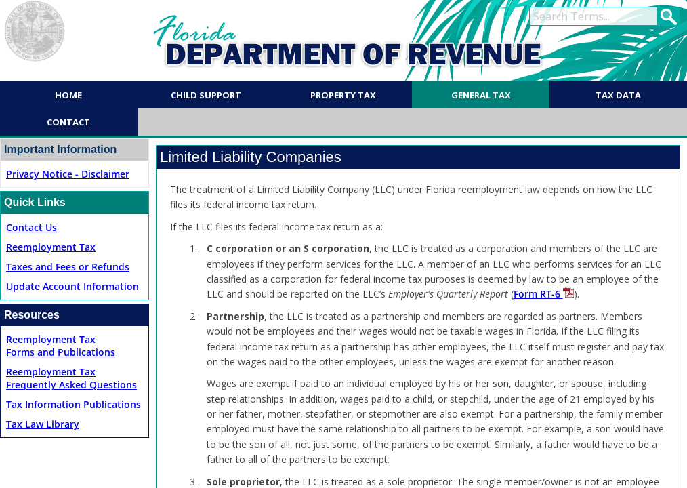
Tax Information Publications (73, 404)
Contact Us (31, 227)
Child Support (206, 95)
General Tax (481, 95)
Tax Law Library (42, 424)
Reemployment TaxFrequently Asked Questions (71, 378)
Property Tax (343, 95)
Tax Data (618, 95)
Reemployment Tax (51, 247)
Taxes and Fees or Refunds (67, 266)
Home (68, 95)
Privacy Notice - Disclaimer (67, 173)
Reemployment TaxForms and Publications (60, 346)
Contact (68, 122)
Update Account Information (72, 286)
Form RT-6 (544, 293)
